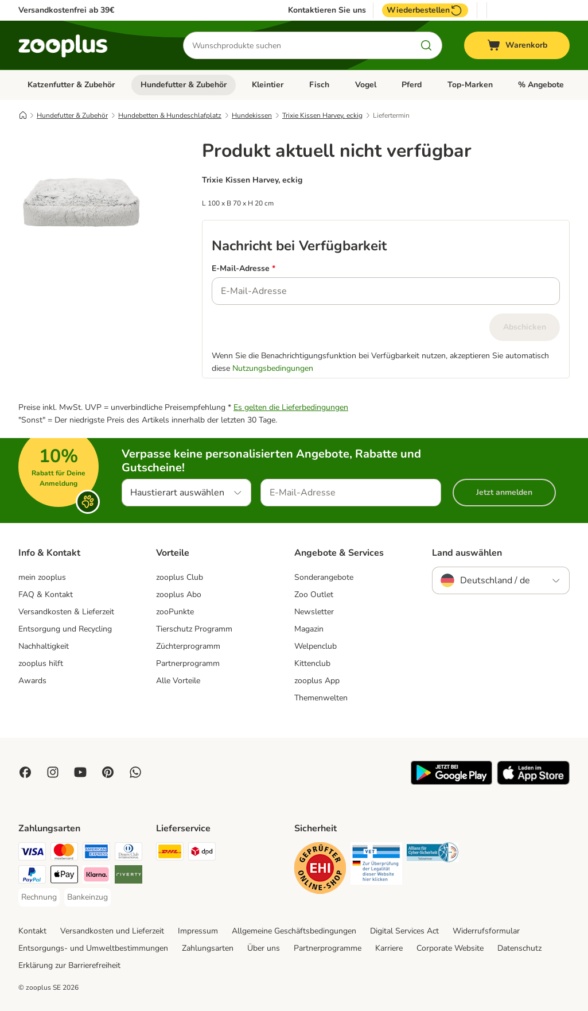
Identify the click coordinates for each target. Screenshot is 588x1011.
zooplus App (317, 680)
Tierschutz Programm (194, 628)
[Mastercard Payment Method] (64, 853)
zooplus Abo (178, 594)
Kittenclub (312, 663)
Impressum (198, 930)
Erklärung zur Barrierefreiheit (69, 965)
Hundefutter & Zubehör (184, 84)
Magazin (309, 628)
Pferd (412, 84)
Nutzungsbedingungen (272, 368)
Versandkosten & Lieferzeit (66, 611)
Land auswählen (467, 553)
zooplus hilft (40, 663)
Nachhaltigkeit (43, 646)
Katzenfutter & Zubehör (71, 84)
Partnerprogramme (327, 948)
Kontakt (32, 930)
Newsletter (314, 611)
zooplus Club (179, 577)
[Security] (320, 870)
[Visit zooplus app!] (451, 782)
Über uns (263, 948)
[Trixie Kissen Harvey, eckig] (81, 259)
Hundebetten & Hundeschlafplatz (169, 115)
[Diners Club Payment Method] (128, 853)
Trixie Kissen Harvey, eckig (322, 115)
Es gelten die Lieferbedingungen (290, 407)
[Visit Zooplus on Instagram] (53, 772)
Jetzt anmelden (504, 492)
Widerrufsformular (486, 930)
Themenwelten (321, 697)
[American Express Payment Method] (96, 853)
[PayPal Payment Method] (32, 876)
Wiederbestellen (425, 10)
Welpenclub (315, 646)
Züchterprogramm (188, 646)
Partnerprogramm (188, 663)
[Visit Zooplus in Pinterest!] (108, 772)
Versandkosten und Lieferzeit (112, 930)
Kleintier (267, 84)
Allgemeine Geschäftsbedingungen (294, 930)
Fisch (319, 84)
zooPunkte (175, 611)
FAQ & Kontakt (45, 594)
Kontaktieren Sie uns (327, 10)
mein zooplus (42, 577)
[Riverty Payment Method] (128, 876)
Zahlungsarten (207, 948)
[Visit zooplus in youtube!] (80, 772)
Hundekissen (252, 115)
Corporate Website (450, 948)
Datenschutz (519, 948)
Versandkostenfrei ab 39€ (66, 10)
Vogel (365, 84)
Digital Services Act (404, 930)
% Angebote (541, 84)
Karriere (389, 948)
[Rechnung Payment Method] (39, 897)
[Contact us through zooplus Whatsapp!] (135, 772)
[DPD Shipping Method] (202, 853)
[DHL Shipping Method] (170, 853)
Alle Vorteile (178, 680)
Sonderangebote (323, 577)
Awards (32, 680)
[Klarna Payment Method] (96, 876)
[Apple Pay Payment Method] (64, 876)
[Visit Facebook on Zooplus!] (25, 772)
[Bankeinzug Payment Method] (87, 897)
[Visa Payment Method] (32, 853)
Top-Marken (470, 84)
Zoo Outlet (313, 594)
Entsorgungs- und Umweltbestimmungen (93, 948)
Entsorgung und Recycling (65, 628)
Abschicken (524, 326)
